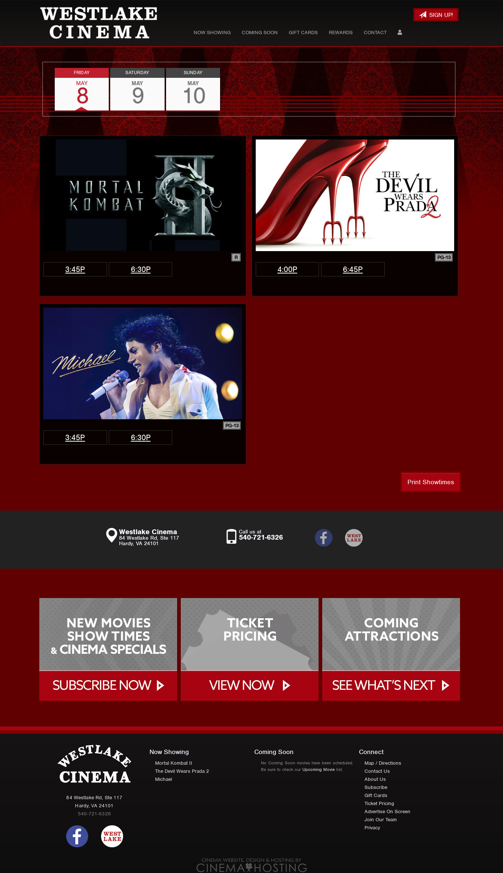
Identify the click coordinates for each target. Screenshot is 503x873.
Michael (163, 779)
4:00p (287, 269)
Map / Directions (382, 763)
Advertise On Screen (387, 811)
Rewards (341, 32)
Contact (375, 32)
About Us (375, 779)
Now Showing (212, 32)
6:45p (353, 269)
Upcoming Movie (318, 769)
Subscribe (375, 787)
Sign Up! (436, 15)
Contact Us (377, 771)
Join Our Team (380, 819)
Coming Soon (260, 32)
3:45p (75, 269)
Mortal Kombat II (173, 763)
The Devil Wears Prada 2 (182, 771)
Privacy (372, 828)
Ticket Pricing (379, 803)
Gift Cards (303, 32)
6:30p (141, 269)
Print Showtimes (430, 482)
